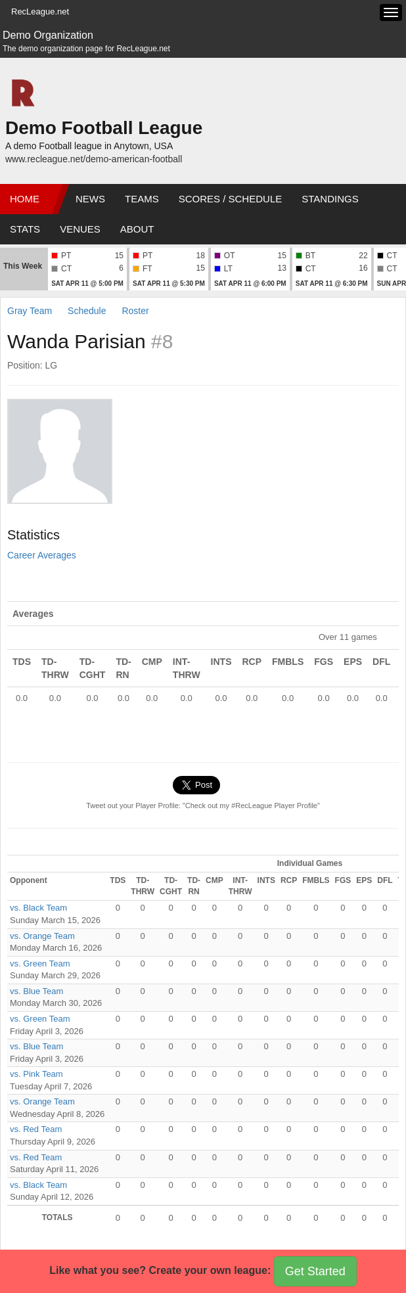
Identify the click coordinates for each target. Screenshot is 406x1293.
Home (24, 198)
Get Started (315, 1271)
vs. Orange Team (42, 936)
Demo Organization (48, 35)
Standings (330, 198)
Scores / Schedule (230, 198)
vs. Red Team (36, 1129)
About (137, 229)
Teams (142, 198)
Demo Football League (103, 128)
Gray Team (29, 311)
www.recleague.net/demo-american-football (93, 159)
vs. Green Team (40, 963)
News (90, 198)
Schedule (87, 311)
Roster (135, 311)
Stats (25, 229)
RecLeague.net (40, 11)
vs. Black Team (38, 908)
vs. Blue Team (36, 991)
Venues (80, 229)
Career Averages (41, 555)
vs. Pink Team (36, 1074)
